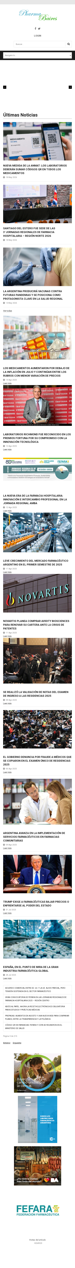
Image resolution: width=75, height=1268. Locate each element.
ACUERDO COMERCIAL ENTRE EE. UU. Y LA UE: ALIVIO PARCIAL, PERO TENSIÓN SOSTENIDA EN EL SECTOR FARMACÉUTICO (35, 989)
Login (37, 35)
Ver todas (7, 311)
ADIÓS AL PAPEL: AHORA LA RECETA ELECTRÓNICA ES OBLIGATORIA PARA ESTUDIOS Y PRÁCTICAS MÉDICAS (35, 1008)
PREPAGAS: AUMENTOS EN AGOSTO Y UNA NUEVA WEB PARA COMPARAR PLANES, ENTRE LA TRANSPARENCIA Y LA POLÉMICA (37, 1017)
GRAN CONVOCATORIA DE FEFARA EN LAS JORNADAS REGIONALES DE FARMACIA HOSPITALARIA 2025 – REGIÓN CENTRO (36, 999)
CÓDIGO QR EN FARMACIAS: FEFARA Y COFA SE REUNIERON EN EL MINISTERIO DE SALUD (33, 1026)
